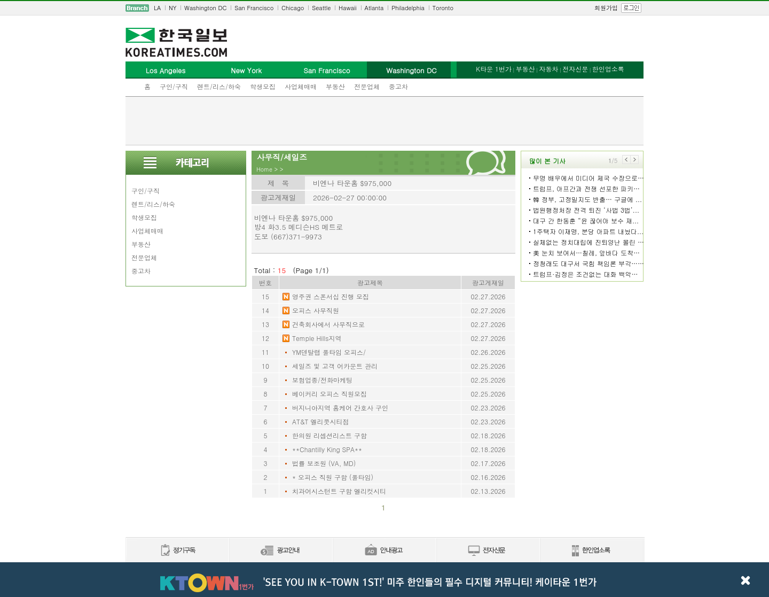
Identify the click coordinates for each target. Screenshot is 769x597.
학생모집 (263, 86)
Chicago (292, 8)
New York (246, 70)
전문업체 (367, 86)
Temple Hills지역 (317, 338)
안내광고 (384, 550)
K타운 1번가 (494, 68)
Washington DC (205, 8)
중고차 (398, 86)
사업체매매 (301, 86)
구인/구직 (174, 86)
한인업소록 (608, 68)
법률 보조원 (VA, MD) (324, 463)
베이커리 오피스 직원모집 (329, 393)
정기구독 (177, 550)
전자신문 (575, 68)
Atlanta (374, 8)
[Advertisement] (384, 121)
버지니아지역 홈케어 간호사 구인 (340, 407)
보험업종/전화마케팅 (322, 379)
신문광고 (280, 550)
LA (157, 8)
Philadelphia (408, 8)
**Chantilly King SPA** (327, 449)
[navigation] (384, 8)
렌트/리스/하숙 (219, 86)
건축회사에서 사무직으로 (328, 324)
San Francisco (253, 8)
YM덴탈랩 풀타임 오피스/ (329, 351)
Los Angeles (165, 70)
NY (172, 8)
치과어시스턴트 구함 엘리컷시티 (339, 490)
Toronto (443, 8)
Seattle (321, 8)
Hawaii (348, 8)
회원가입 (606, 8)
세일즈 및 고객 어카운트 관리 (335, 365)
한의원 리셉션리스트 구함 (329, 435)
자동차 (548, 68)
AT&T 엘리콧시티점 (320, 421)
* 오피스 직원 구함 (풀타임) (332, 477)
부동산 (335, 86)
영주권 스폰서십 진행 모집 (330, 296)
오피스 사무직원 (315, 310)
